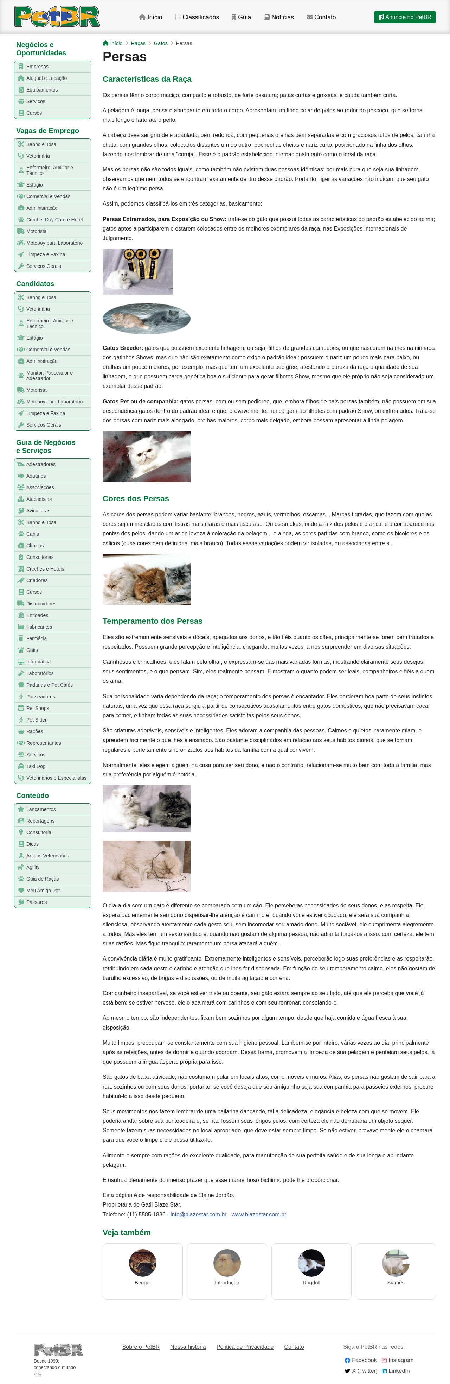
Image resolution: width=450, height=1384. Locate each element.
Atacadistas (33, 499)
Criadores (31, 581)
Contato (321, 17)
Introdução (227, 1282)
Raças (138, 43)
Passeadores (35, 697)
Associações (34, 488)
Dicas (27, 844)
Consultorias (34, 557)
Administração (36, 208)
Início (150, 17)
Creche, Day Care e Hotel (49, 220)
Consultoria (33, 833)
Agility (27, 867)
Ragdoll (311, 1282)
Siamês (395, 1282)
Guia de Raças (37, 879)
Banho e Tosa (35, 144)
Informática (33, 662)
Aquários (30, 476)
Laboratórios (34, 674)
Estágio (29, 185)
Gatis (26, 650)
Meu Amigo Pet (37, 891)
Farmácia (31, 639)
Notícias (279, 17)
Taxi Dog (30, 766)
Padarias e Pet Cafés (44, 685)
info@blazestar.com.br (198, 1215)
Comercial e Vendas (42, 197)
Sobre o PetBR (141, 1347)
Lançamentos (35, 809)
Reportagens (34, 821)
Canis (27, 534)
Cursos (28, 113)
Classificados (196, 17)
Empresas (32, 67)
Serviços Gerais (38, 266)
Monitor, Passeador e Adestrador (44, 375)
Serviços (30, 102)
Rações (29, 732)
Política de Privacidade (245, 1347)
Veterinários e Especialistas (50, 778)
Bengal (143, 1282)
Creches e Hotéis (39, 569)
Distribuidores (36, 604)
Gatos (161, 43)
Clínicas (29, 546)
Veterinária (32, 156)
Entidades (31, 615)
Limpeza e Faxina (40, 255)
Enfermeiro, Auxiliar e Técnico (44, 170)
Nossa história (188, 1347)
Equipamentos (36, 90)
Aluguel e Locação (41, 78)
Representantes (38, 743)
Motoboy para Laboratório (49, 243)
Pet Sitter (31, 720)
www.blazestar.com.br (259, 1215)
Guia (241, 17)
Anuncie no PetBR (405, 17)
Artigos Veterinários (42, 856)
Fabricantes (33, 627)
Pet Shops (32, 708)
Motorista (31, 231)
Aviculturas (32, 511)
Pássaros (31, 902)
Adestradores (35, 464)
